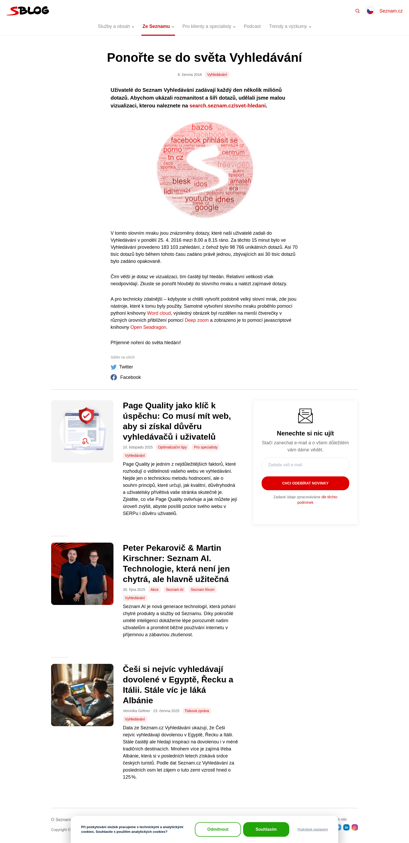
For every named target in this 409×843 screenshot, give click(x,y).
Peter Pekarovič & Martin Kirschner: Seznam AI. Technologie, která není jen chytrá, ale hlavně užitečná (176, 563)
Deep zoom (197, 320)
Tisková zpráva (197, 711)
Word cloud (159, 313)
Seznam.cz (391, 11)
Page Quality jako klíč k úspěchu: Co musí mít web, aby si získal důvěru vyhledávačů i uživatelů (177, 421)
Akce (155, 589)
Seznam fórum (202, 589)
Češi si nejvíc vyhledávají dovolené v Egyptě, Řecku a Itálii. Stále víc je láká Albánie (178, 684)
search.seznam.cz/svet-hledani (227, 105)
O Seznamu (62, 819)
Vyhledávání (217, 74)
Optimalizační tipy (172, 447)
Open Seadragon (147, 327)
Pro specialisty (206, 447)
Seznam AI (175, 589)
